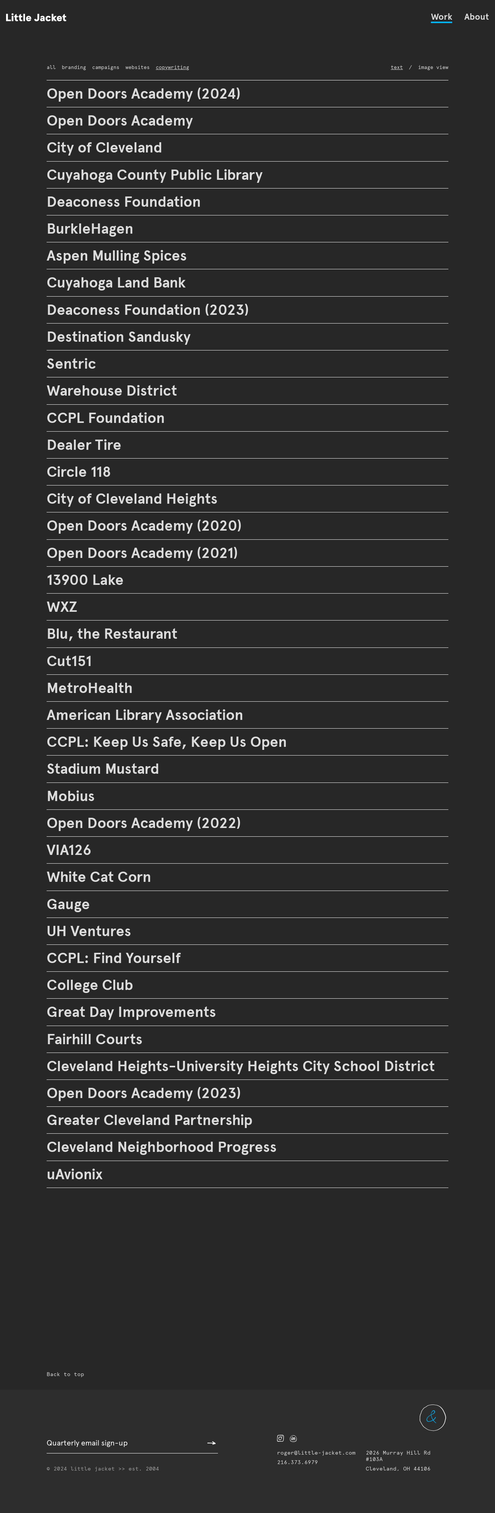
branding (66, 67)
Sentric (71, 363)
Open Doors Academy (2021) (146, 553)
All (49, 67)
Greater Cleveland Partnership (152, 1120)
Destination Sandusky (123, 336)
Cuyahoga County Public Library (160, 175)
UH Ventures (90, 931)
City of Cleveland (106, 147)
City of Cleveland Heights (134, 498)
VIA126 (71, 850)
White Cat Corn (99, 877)
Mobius (72, 796)
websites (118, 67)
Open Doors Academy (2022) (146, 823)
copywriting (145, 67)
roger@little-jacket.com (302, 1460)
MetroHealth (89, 688)
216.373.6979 (291, 1469)
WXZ (63, 607)
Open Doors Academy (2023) (146, 1093)
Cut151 (71, 661)
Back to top (59, 1375)
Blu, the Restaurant (113, 633)
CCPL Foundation (108, 418)
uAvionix (77, 1174)
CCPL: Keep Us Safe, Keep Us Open (171, 742)
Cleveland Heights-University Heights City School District (246, 1066)
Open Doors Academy (123, 120)
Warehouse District (113, 390)
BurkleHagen (92, 228)
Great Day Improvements (133, 1012)
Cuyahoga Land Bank (121, 282)
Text (407, 67)
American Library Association (150, 715)
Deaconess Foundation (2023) (150, 310)
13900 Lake (86, 580)
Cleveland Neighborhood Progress (167, 1147)
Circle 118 (81, 471)
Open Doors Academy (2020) (146, 525)
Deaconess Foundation (127, 201)
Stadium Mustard (106, 768)
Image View (436, 67)
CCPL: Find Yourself (117, 958)
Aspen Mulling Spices (122, 255)
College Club (91, 985)
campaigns (92, 67)
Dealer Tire (84, 445)
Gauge (69, 904)
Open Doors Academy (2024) (146, 93)
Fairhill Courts (96, 1039)
